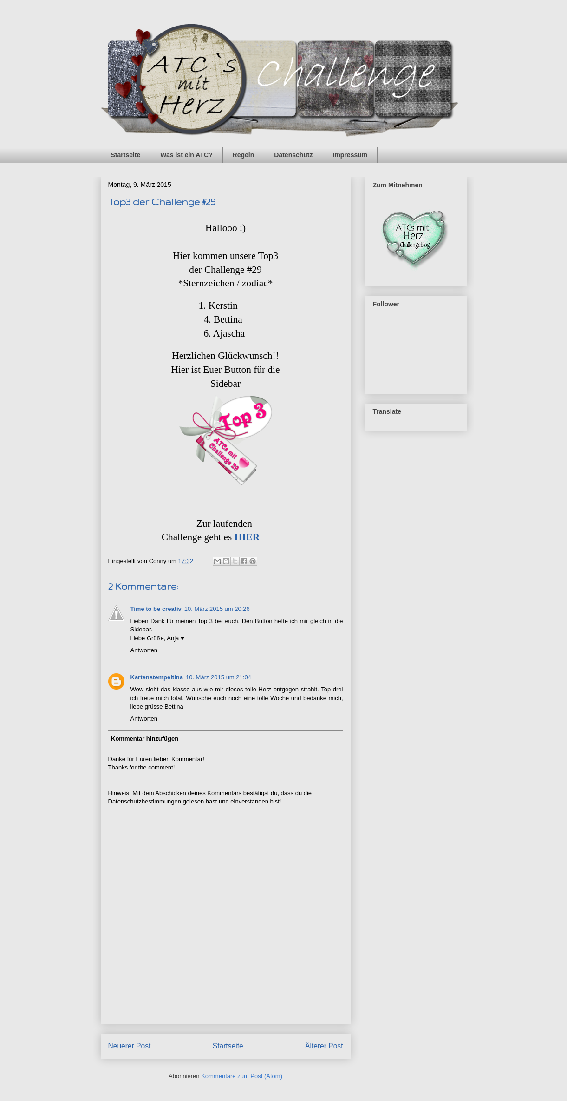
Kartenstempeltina (156, 677)
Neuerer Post (129, 1046)
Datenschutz (293, 155)
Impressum (350, 155)
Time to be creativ (156, 608)
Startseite (126, 155)
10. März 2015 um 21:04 (218, 677)
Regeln (243, 155)
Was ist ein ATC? (186, 155)
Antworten (144, 650)
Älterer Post (324, 1046)
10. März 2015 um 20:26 (217, 608)
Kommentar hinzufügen (144, 738)
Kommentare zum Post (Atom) (241, 1076)
